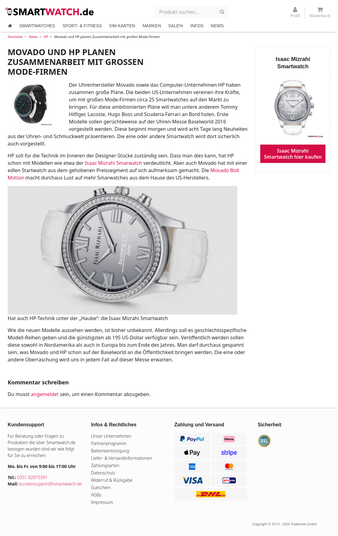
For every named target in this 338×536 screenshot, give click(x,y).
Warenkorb (320, 12)
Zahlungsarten (105, 465)
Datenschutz (103, 473)
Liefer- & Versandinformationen (121, 458)
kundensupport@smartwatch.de (50, 484)
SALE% (175, 25)
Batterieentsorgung (110, 451)
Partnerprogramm (108, 443)
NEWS (217, 25)
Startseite (15, 36)
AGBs (96, 495)
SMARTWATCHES (37, 25)
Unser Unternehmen (111, 436)
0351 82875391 (32, 477)
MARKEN (152, 25)
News (33, 36)
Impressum (102, 502)
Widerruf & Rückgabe (111, 480)
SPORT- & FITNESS (82, 25)
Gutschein (101, 487)
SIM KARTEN (122, 25)
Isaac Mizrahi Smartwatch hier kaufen (293, 153)
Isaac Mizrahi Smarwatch (113, 163)
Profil (295, 12)
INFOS (197, 25)
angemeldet (44, 394)
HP (45, 36)
